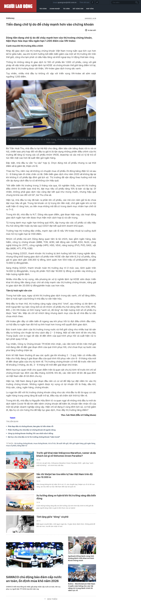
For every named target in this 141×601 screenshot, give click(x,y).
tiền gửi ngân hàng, (76, 443)
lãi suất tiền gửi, (63, 443)
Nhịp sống (90, 8)
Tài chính (66, 8)
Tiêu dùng (43, 8)
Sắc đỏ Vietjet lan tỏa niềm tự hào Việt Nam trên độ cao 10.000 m (64, 476)
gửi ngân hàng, (90, 443)
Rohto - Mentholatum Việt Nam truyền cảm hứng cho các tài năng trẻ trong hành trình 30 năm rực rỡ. (81, 587)
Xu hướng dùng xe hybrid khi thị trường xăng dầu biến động (66, 497)
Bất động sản (78, 8)
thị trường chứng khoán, (23, 443)
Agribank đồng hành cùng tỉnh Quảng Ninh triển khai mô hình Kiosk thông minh (81, 558)
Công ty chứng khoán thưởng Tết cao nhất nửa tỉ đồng (30, 433)
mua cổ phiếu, (11, 446)
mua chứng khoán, (40, 443)
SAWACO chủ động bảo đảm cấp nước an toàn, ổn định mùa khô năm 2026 (34, 579)
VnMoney (10, 18)
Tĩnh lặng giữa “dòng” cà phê (52, 516)
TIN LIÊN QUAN (12, 421)
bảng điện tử (22, 446)
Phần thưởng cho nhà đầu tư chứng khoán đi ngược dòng (32, 430)
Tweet (12, 418)
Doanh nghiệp (55, 8)
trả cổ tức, (52, 443)
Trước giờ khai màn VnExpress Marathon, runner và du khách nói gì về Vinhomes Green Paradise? (66, 454)
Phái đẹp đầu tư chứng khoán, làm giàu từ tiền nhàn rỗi (30, 426)
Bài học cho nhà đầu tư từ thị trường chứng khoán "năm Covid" (34, 437)
